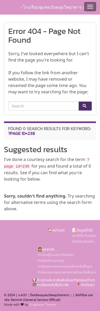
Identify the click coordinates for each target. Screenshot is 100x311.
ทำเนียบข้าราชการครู (51, 260)
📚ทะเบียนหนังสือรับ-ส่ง (50, 285)
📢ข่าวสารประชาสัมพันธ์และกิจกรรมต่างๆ (63, 280)
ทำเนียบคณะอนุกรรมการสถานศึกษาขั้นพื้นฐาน (67, 272)
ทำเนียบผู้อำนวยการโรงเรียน (56, 254)
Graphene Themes (43, 304)
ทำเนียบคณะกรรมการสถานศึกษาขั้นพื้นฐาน (65, 266)
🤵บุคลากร (46, 249)
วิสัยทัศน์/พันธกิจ (83, 241)
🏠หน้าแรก (56, 230)
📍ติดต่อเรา (85, 285)
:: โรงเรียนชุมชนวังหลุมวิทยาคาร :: (52, 7)
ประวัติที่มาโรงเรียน (84, 235)
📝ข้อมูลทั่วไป (82, 230)
